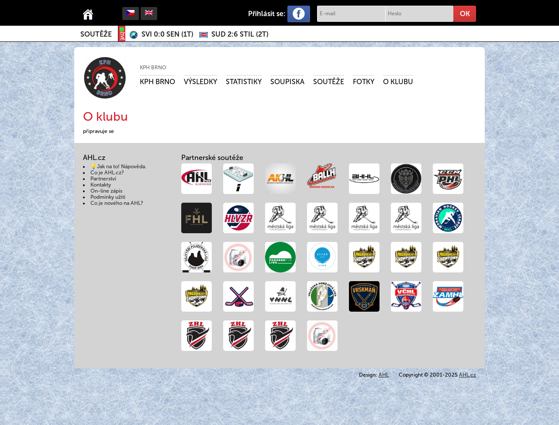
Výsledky (200, 82)
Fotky (363, 82)
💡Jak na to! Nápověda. (118, 166)
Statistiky (244, 82)
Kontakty (100, 185)
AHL (384, 375)
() (167, 34)
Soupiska (287, 82)
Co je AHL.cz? (107, 173)
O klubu (398, 82)
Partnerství (103, 179)
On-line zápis (106, 191)
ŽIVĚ (121, 34)
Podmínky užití (107, 197)
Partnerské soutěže (212, 157)
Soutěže (96, 34)
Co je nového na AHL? (116, 203)
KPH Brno (153, 68)
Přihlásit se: (267, 14)
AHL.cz (467, 375)
